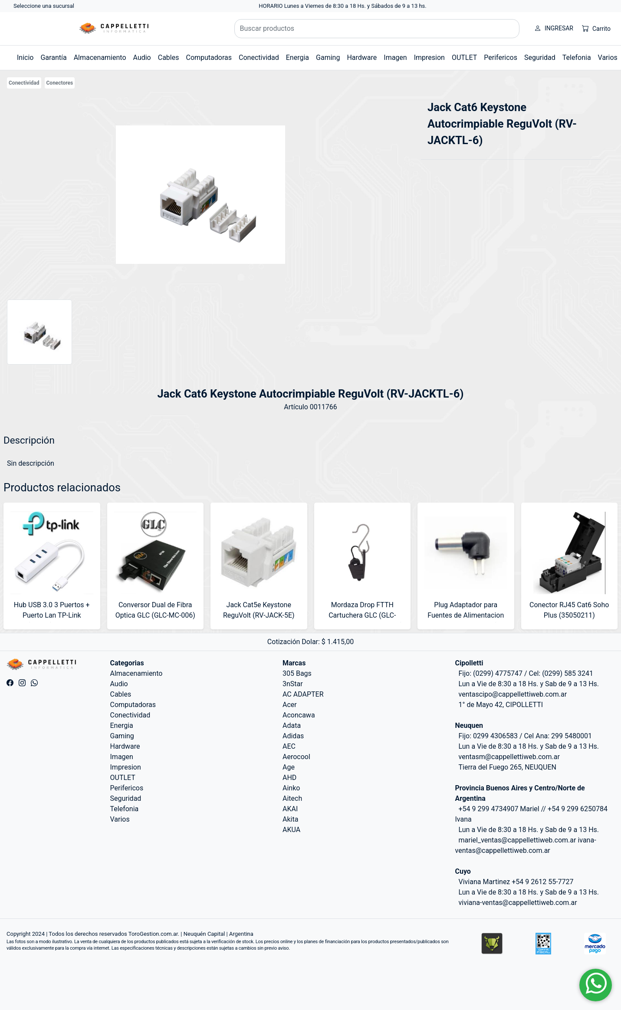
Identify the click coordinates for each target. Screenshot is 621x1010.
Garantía (53, 57)
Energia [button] (297, 57)
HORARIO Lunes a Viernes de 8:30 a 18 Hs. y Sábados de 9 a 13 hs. (343, 6)
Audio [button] (142, 57)
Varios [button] (608, 57)
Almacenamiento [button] (100, 57)
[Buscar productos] (377, 28)
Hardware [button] (362, 57)
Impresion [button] (429, 57)
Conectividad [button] (259, 57)
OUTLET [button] (464, 57)
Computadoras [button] (209, 57)
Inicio (25, 57)
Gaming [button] (328, 57)
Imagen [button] (395, 57)
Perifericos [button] (500, 57)
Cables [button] (168, 57)
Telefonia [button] (576, 57)
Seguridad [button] (539, 57)
